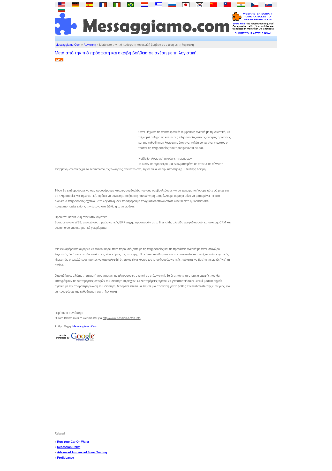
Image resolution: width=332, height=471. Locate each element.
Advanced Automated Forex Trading (82, 452)
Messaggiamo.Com (67, 44)
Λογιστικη (90, 44)
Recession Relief (68, 447)
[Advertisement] (143, 77)
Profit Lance (65, 457)
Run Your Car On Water (73, 441)
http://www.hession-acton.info (122, 318)
